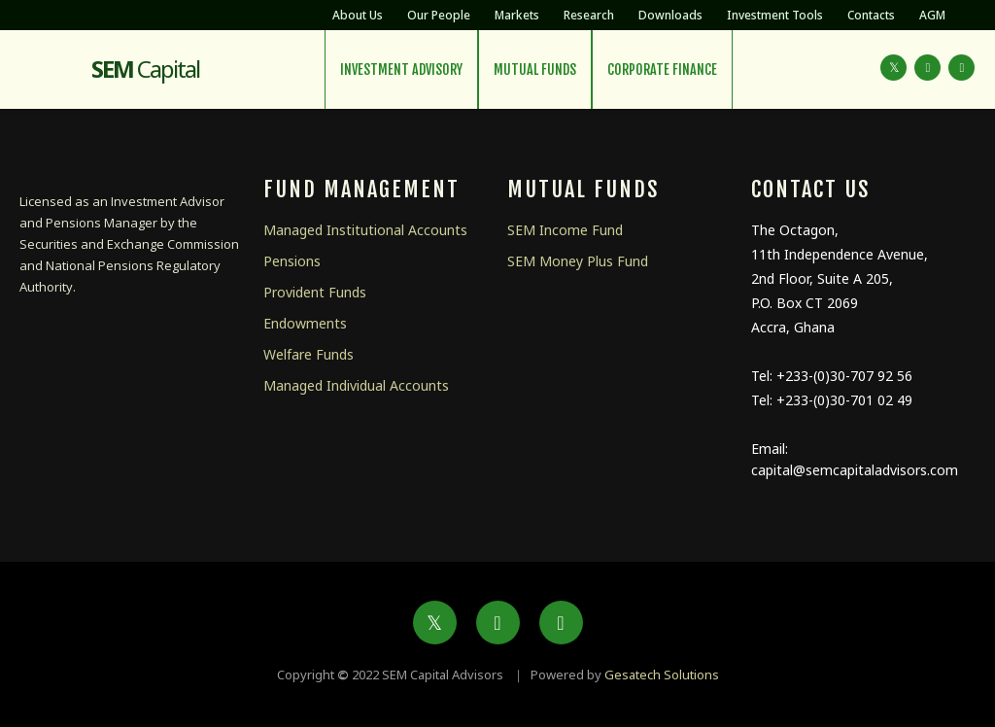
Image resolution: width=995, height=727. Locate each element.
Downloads (670, 15)
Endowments (305, 323)
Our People (438, 15)
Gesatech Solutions (661, 674)
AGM (932, 15)
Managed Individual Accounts (356, 385)
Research (589, 15)
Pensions (292, 261)
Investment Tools (775, 15)
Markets (517, 15)
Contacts (871, 15)
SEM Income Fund (565, 230)
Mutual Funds (535, 69)
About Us (357, 15)
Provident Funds (314, 292)
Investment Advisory (401, 69)
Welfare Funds (308, 354)
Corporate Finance (662, 69)
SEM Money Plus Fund (577, 261)
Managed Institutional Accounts (365, 230)
